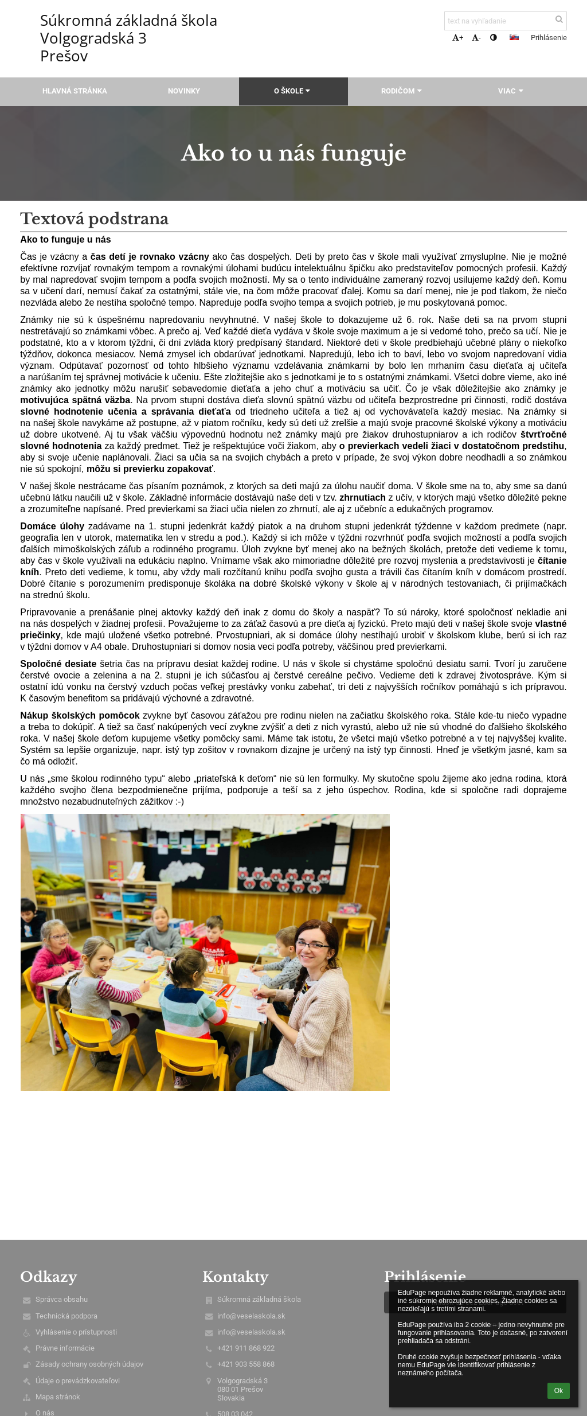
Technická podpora (66, 1316)
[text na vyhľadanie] (505, 20)
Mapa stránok (58, 1396)
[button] (514, 37)
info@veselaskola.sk (251, 1316)
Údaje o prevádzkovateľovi (78, 1380)
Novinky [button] (184, 91)
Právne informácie (65, 1348)
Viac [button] (512, 91)
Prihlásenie (549, 37)
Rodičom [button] (402, 91)
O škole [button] (293, 91)
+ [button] (457, 37)
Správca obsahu (62, 1299)
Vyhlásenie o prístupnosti (76, 1332)
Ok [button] (558, 1391)
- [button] (476, 37)
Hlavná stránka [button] (74, 91)
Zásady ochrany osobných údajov (89, 1364)
